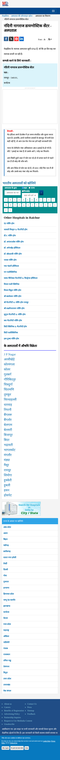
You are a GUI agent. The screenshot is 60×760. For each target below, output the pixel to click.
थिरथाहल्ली (10, 399)
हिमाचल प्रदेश (8, 594)
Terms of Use (13, 743)
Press (29, 707)
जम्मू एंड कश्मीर (9, 600)
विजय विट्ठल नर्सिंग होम (12, 290)
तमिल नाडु (7, 660)
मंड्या (7, 460)
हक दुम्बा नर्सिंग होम (11, 339)
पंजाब (5, 648)
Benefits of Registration (14, 710)
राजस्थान (6, 654)
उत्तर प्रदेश (7, 679)
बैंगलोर (8, 419)
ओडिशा (6, 636)
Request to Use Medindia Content (18, 721)
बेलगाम (8, 424)
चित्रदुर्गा (8, 384)
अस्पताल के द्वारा (11, 188)
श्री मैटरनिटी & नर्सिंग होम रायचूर (16, 302)
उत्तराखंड (6, 685)
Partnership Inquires (12, 717)
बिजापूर (8, 434)
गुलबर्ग (7, 374)
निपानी (7, 409)
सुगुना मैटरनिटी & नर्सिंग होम (15, 314)
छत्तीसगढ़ (6, 551)
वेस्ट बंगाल (7, 691)
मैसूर (6, 465)
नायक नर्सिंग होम (10, 260)
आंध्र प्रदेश (7, 527)
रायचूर (7, 470)
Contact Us (32, 704)
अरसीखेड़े (9, 359)
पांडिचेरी (6, 642)
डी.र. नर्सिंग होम (10, 235)
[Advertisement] (22, 106)
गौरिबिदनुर (10, 379)
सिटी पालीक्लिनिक (11, 332)
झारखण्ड (6, 606)
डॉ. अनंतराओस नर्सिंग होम (14, 242)
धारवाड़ (8, 404)
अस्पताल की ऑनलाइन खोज (21, 16)
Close (26, 748)
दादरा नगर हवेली (9, 557)
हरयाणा (6, 588)
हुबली (7, 485)
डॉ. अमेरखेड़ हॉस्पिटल (12, 248)
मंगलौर (8, 455)
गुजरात (6, 582)
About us (8, 704)
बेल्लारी (8, 429)
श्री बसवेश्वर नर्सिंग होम (12, 296)
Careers (7, 707)
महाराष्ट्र (6, 630)
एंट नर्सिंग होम (9, 223)
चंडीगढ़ (6, 545)
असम (5, 533)
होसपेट (8, 495)
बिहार (5, 539)
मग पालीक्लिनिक (10, 272)
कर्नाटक (6, 612)
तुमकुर (7, 394)
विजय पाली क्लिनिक (11, 284)
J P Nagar (10, 354)
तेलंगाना (6, 666)
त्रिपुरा (5, 672)
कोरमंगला (9, 364)
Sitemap (30, 710)
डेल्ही (5, 563)
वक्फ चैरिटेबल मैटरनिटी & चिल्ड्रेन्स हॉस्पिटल (20, 278)
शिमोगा (8, 475)
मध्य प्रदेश (7, 624)
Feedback (31, 714)
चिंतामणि (9, 389)
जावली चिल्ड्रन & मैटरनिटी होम (15, 229)
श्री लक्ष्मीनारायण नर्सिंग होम (14, 308)
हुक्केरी (8, 480)
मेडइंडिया (5, 16)
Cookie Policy (46, 741)
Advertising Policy (12, 714)
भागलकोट (9, 450)
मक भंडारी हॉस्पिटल (11, 266)
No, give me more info (17, 748)
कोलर (7, 369)
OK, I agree (5, 748)
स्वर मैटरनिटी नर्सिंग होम (13, 320)
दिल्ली (5, 569)
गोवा (5, 575)
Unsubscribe (9, 724)
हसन (6, 490)
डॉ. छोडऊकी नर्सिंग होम (13, 254)
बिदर (6, 440)
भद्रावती (8, 445)
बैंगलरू (8, 414)
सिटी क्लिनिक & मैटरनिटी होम (15, 326)
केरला (5, 618)
